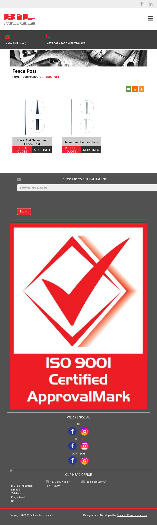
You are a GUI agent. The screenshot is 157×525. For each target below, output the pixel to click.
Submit (24, 211)
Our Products (32, 77)
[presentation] (46, 199)
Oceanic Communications (132, 515)
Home (16, 77)
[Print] (135, 89)
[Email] (128, 89)
